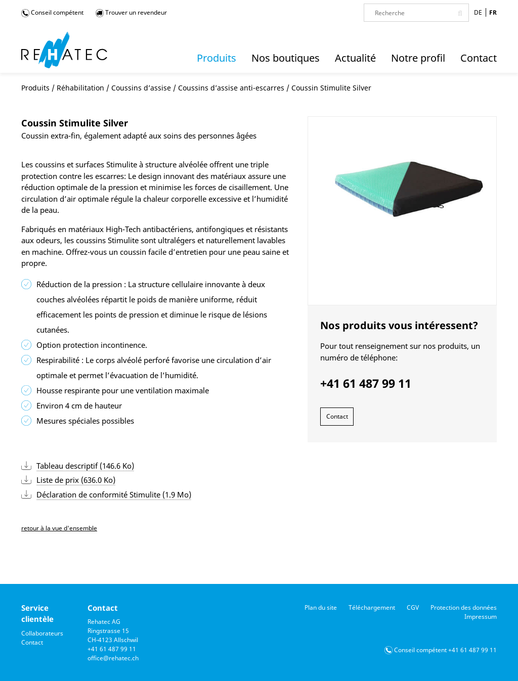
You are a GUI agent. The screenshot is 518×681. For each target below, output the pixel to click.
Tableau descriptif (85, 466)
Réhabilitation (80, 88)
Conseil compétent (52, 12)
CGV (413, 607)
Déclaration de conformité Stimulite (113, 494)
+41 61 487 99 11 (112, 649)
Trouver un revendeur (131, 12)
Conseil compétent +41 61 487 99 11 (445, 650)
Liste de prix (75, 480)
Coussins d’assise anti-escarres (231, 88)
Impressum (480, 616)
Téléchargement (372, 607)
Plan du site (321, 607)
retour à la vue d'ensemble (59, 528)
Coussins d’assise (141, 88)
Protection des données (463, 607)
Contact (337, 416)
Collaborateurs (42, 633)
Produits (35, 88)
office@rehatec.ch (113, 658)
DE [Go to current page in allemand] (478, 12)
